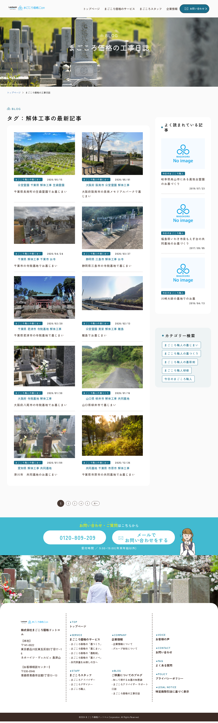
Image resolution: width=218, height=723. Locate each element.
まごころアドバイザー (85, 681)
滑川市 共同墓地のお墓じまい (36, 476)
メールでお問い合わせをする (146, 539)
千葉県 (35, 185)
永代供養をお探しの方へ (86, 663)
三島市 (99, 260)
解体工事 (46, 185)
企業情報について (124, 645)
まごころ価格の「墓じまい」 (89, 650)
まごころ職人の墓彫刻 (180, 363)
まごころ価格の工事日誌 (37, 92)
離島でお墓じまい (94, 336)
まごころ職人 (80, 690)
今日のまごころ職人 (173, 173)
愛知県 (22, 469)
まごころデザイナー (84, 686)
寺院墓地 (43, 330)
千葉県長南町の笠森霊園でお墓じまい (40, 192)
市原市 (112, 469)
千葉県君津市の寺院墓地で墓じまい (39, 336)
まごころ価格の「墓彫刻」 (87, 654)
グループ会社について (127, 650)
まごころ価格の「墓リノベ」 (89, 659)
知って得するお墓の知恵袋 (129, 681)
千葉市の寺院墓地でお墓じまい (36, 266)
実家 (101, 330)
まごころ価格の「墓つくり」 (89, 645)
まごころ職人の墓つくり (96, 394)
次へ (100, 505)
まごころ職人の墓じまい (28, 179)
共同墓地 (124, 400)
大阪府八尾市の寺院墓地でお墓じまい (40, 406)
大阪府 (90, 185)
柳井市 (99, 400)
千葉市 (44, 260)
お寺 (53, 260)
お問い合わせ (197, 8)
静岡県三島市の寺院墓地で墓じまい (107, 266)
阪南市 (99, 185)
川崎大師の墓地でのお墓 (178, 299)
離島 (121, 330)
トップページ (14, 92)
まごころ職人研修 (176, 371)
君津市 (32, 330)
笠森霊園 (59, 185)
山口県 (90, 400)
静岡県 (90, 260)
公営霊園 (23, 185)
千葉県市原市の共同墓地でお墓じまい (108, 476)
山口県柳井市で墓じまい (99, 406)
